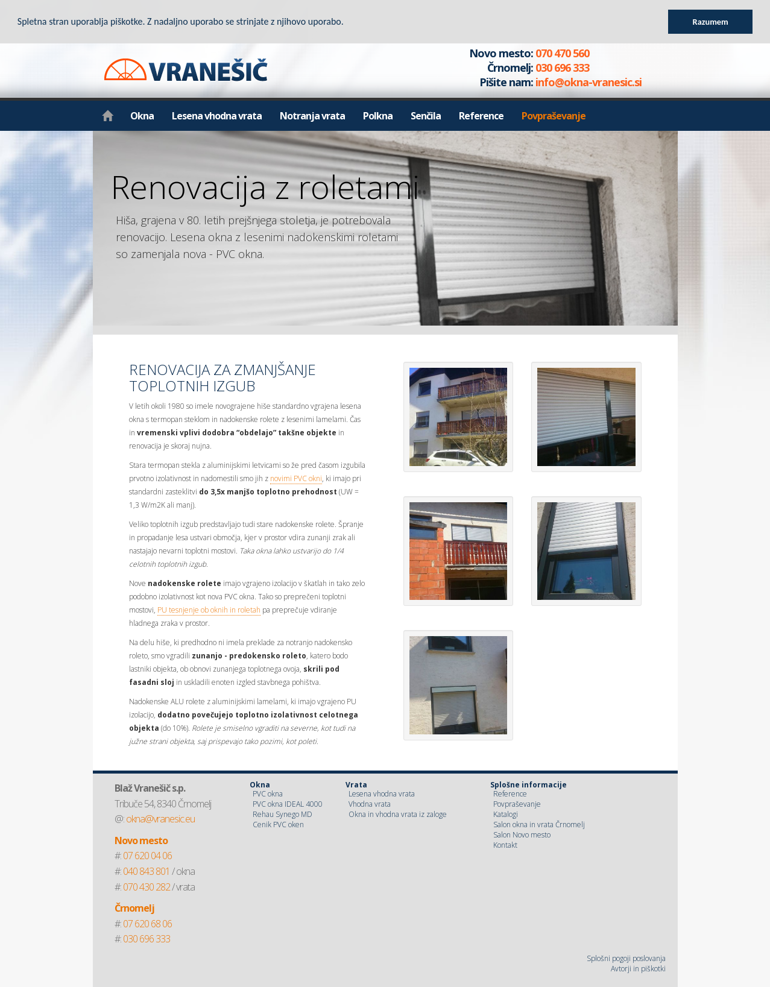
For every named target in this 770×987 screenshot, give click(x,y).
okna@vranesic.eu (160, 818)
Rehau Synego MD (282, 814)
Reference (481, 115)
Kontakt (505, 845)
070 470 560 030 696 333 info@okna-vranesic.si (542, 67)
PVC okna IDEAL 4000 (288, 804)
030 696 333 (146, 938)
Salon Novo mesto (522, 835)
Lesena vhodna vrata (217, 115)
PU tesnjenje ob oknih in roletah (208, 610)
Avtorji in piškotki (638, 968)
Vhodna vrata (370, 804)
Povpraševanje (553, 115)
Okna (142, 115)
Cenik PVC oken (278, 824)
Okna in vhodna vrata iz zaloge (398, 814)
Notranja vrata (312, 115)
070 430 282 (146, 887)
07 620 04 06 (147, 855)
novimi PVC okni (296, 478)
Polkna (378, 115)
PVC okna (268, 794)
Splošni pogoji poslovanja (626, 958)
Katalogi (505, 814)
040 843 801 (146, 871)
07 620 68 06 (147, 923)
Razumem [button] (710, 21)
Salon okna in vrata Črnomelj (539, 824)
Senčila (426, 115)
